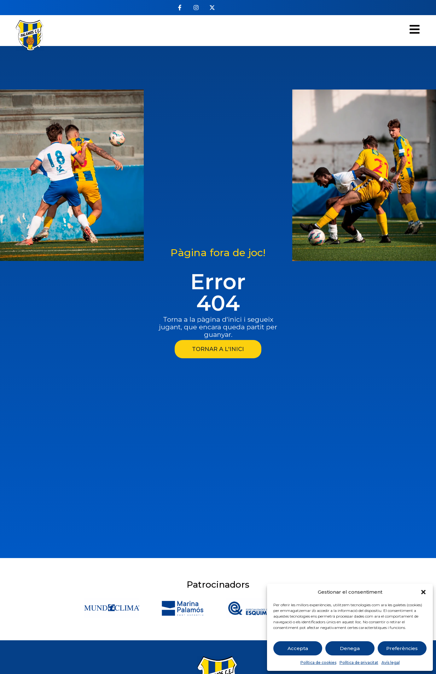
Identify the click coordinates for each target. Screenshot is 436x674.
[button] (423, 592)
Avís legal (390, 662)
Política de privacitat (359, 662)
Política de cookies (318, 662)
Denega (350, 648)
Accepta (298, 648)
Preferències (402, 648)
